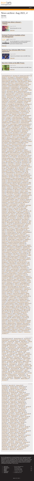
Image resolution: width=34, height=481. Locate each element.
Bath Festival (16, 311)
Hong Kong (26, 230)
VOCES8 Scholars (24, 85)
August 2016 (20, 430)
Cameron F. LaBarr (12, 297)
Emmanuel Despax (6, 257)
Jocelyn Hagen (26, 216)
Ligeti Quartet (25, 202)
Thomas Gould (12, 101)
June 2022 (10, 403)
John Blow (4, 216)
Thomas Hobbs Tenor (22, 99)
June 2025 (10, 389)
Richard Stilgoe (20, 142)
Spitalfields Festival (6, 122)
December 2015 (21, 433)
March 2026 (11, 385)
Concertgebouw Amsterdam (7, 274)
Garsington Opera (26, 246)
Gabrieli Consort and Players (15, 247)
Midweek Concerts (5, 185)
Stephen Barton (24, 119)
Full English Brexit (10, 249)
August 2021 (20, 406)
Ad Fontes (18, 327)
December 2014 (21, 437)
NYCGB (11, 171)
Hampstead (4, 236)
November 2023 (22, 396)
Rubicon (26, 136)
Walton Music (10, 82)
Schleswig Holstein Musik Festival (14, 134)
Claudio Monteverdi (20, 277)
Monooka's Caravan (16, 182)
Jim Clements (12, 218)
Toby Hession (19, 98)
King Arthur (10, 209)
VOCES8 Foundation (15, 88)
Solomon (8, 126)
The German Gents (22, 109)
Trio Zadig (24, 377)
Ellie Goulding (22, 257)
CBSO (11, 292)
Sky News (23, 126)
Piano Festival (8, 161)
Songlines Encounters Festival (24, 124)
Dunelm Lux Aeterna (21, 263)
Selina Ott (9, 132)
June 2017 (27, 426)
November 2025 (22, 386)
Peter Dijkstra (10, 162)
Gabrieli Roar (4, 247)
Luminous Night (17, 193)
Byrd (16, 299)
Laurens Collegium (13, 205)
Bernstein (21, 303)
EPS (14, 255)
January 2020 (27, 413)
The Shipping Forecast (13, 105)
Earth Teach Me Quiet (21, 262)
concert (24, 274)
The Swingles (10, 104)
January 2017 (4, 429)
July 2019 (20, 416)
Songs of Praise (13, 124)
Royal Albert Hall (23, 138)
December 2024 (5, 392)
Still (2, 119)
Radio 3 (16, 151)
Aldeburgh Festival (11, 323)
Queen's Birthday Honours (15, 152)
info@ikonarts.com (18, 472)
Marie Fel (16, 190)
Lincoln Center (18, 202)
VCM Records (18, 92)
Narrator (25, 178)
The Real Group (22, 105)
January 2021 (12, 409)
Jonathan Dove (13, 215)
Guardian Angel (11, 239)
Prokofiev (4, 156)
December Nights (15, 267)
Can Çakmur (4, 297)
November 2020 (5, 410)
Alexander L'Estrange (20, 321)
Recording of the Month (19, 148)
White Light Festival (22, 81)
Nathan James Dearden (17, 178)
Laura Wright (21, 205)
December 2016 (13, 429)
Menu (31, 7)
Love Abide (17, 195)
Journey (26, 212)
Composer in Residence (18, 276)
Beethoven (22, 307)
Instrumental (12, 225)
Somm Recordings (25, 125)
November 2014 (5, 439)
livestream (28, 199)
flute (24, 250)
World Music (18, 78)
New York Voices (19, 172)
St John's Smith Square (25, 121)
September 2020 (21, 410)
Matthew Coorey (26, 361)
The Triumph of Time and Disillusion (15, 102)
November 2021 (21, 405)
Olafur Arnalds (9, 169)
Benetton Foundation (10, 306)
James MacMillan (5, 220)
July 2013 (20, 445)
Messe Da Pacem (16, 186)
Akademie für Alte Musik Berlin (23, 324)
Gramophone (4, 243)
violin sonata (9, 91)
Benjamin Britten (19, 304)
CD (7, 292)
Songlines (4, 125)
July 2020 (11, 412)
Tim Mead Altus (5, 99)
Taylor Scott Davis (21, 114)
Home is (3, 232)
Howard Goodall (19, 230)
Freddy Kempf (24, 249)
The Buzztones (24, 111)
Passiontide (17, 163)
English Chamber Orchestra (12, 256)
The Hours (27, 108)
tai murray (8, 116)
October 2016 (4, 430)
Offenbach (22, 169)
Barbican (9, 313)
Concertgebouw (18, 274)
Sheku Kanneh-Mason (15, 131)
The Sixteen (4, 105)
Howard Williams (10, 230)
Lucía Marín (10, 195)
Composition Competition (7, 276)
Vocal (22, 89)
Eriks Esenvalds (23, 253)
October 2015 (13, 435)
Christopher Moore (21, 280)
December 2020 (21, 409)
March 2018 (4, 423)
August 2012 (12, 449)
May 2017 (4, 427)
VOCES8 (23, 88)
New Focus (4, 175)
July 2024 (20, 393)
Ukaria (3, 95)
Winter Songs (19, 79)
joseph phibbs (26, 213)
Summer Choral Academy (17, 118)
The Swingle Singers (19, 104)
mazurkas (9, 188)
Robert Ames (23, 141)
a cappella (4, 330)
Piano (14, 161)
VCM (3, 94)
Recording (4, 149)
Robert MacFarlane (6, 141)
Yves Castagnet (10, 77)
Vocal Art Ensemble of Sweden (13, 89)
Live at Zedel (10, 202)
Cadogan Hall (11, 299)
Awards (16, 314)
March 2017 (16, 427)
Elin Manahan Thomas (24, 348)
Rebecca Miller (5, 368)
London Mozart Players (25, 195)
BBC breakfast (5, 311)
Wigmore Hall (13, 81)
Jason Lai (26, 218)
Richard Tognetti (12, 142)
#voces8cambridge (5, 331)
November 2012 (21, 447)
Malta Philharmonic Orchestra (12, 192)
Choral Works (23, 282)
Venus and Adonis (10, 92)
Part (22, 163)
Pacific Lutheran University (13, 165)
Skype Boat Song (15, 126)
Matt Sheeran (10, 189)
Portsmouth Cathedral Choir (7, 158)
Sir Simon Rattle (14, 128)
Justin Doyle (18, 210)
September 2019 (5, 416)
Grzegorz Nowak (19, 239)
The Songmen (27, 104)
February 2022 (5, 405)
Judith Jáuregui (22, 355)
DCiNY (7, 269)
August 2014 (4, 440)
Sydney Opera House (16, 116)
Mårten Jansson (9, 190)
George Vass (14, 245)
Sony (7, 124)
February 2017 (24, 427)
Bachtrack (19, 313)
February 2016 (5, 433)
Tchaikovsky (14, 114)
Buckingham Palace (23, 299)
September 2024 (5, 393)
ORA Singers (10, 168)
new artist (10, 175)
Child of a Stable (9, 289)
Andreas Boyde (5, 340)
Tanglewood (4, 115)
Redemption (10, 148)
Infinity (9, 226)
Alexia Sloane (22, 320)
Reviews (10, 145)
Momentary (24, 182)
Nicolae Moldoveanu (10, 172)
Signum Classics (25, 129)
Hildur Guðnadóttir (26, 232)
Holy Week (19, 232)
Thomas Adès (19, 101)
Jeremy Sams (19, 218)
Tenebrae (8, 114)
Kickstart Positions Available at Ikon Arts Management (13, 36)
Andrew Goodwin (13, 319)
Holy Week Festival (11, 232)
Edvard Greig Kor (25, 259)
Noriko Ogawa (17, 171)
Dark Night (15, 270)
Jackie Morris (24, 222)
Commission (4, 277)
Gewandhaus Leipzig (6, 245)
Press (9, 156)
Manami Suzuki (17, 361)
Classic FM (16, 279)
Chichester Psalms (18, 289)
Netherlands (4, 176)
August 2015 (20, 435)
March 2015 (23, 436)
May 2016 (10, 432)
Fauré (20, 252)
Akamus (13, 324)
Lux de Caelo (9, 193)
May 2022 (16, 403)
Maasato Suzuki (23, 192)
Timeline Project (26, 98)
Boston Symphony (9, 303)
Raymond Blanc (19, 149)
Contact (5, 471)
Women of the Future (6, 79)
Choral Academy (9, 283)
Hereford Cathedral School (12, 233)
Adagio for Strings (10, 327)
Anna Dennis (25, 317)
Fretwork (17, 249)
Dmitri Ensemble (23, 266)
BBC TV (27, 307)
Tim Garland (9, 377)
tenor (22, 112)
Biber (16, 303)
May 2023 (10, 399)
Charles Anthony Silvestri (7, 290)
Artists (5, 466)
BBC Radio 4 (24, 309)
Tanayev (10, 115)
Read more (12, 30)
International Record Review (18, 223)
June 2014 (17, 440)
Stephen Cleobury (15, 119)
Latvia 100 (8, 206)
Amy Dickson (26, 338)
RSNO (3, 138)
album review (25, 323)
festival (28, 250)
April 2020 (4, 413)
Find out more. (15, 463)
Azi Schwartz (10, 314)
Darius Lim (21, 270)
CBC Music (16, 292)
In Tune (13, 226)
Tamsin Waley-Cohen (18, 115)
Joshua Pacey (18, 213)
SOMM (3, 126)
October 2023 (4, 398)
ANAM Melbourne (22, 319)
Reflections (4, 148)
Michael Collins (23, 185)
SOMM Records (17, 125)
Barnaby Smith (24, 311)
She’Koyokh (4, 369)
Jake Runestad (10, 222)
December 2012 (13, 447)
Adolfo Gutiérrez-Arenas (7, 338)
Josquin (12, 213)
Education (4, 260)
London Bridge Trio (11, 198)
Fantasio (24, 252)
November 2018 (21, 419)
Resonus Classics (22, 145)
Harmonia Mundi (20, 235)
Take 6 (3, 116)
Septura (3, 132)
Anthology (19, 317)
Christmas (9, 282)
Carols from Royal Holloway (18, 293)
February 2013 (24, 446)
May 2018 (16, 422)
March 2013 (16, 446)
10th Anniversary (24, 330)
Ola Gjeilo (15, 169)
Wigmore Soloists (5, 81)
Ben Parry (18, 306)
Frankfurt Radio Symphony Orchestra (14, 250)
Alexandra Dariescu (18, 338)
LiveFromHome (5, 200)
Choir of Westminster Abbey (7, 284)
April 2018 (22, 422)
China (3, 289)
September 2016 (13, 430)
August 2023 (20, 398)
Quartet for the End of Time (13, 153)
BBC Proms (9, 310)
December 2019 (5, 415)
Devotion (8, 267)
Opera (16, 168)
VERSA (3, 92)
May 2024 (4, 395)
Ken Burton (21, 209)
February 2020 (18, 413)
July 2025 (4, 389)
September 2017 (5, 426)
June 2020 (17, 412)
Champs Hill (22, 290)
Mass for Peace (24, 189)
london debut (15, 196)
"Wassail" (20, 331)
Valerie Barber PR (9, 94)
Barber (14, 313)
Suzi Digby (8, 118)
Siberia (3, 131)
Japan (9, 219)
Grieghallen (27, 239)
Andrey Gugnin (5, 319)
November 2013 (14, 443)
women (13, 79)
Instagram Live (20, 225)
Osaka (7, 166)
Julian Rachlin (9, 357)
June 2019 (27, 416)
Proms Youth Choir (22, 155)
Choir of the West (18, 284)
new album (16, 175)
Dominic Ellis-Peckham (21, 347)
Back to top (17, 478)
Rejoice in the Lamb (20, 146)
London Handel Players (6, 196)
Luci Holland (9, 361)
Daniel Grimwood (12, 272)
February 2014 (18, 442)
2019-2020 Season (11, 330)
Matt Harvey (16, 189)
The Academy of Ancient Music (13, 112)
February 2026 (19, 385)
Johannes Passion (11, 216)
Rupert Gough (19, 136)
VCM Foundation (26, 92)
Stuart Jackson (27, 118)
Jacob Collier (17, 222)
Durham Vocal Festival (10, 263)
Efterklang (18, 259)
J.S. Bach (9, 223)
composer (27, 276)
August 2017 (13, 426)
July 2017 (20, 426)
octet (27, 169)
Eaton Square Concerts (13, 348)
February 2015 (5, 437)
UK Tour (19, 95)
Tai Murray (25, 371)
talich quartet (27, 115)
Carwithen (9, 293)
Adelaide (3, 327)
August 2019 (13, 416)
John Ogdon (26, 215)
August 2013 (13, 445)
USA (21, 94)
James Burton (24, 220)
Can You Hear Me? (25, 296)
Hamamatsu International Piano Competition (17, 236)
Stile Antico (7, 119)
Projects (5, 467)
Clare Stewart (22, 279)
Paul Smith (17, 162)
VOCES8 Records (5, 87)
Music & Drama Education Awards (14, 181)
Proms (28, 155)
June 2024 (26, 393)
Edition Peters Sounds (12, 260)
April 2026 (4, 385)
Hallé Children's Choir (12, 237)
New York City (9, 173)
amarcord (4, 320)
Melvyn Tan (24, 186)
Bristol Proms (22, 300)
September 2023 (13, 398)
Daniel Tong (4, 272)
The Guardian (4, 109)
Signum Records (16, 129)
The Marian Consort (11, 374)
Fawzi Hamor (14, 252)
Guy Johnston (10, 354)
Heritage (3, 233)
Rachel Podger (5, 152)
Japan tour (4, 219)
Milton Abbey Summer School (23, 183)
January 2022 (12, 405)
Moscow (9, 182)
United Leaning (27, 94)
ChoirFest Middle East (23, 283)
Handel (26, 235)
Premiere (14, 156)
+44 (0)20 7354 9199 (18, 471)
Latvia (13, 206)
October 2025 (4, 388)
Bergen (13, 304)
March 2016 (23, 432)
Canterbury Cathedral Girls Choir (14, 294)
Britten (9, 300)
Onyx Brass (21, 168)
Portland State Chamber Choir (21, 158)
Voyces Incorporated (19, 82)
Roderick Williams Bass (16, 139)
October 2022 (13, 402)
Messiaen (9, 186)
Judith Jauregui (20, 212)
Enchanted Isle (23, 256)
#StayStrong (13, 331)
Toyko (10, 98)
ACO (23, 327)
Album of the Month (6, 324)
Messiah (3, 186)
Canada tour (12, 296)
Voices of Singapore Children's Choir (18, 84)
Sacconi (8, 136)
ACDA (27, 327)
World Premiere (11, 78)
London (16, 199)
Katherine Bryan (25, 357)
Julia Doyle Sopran (11, 212)
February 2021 (5, 409)
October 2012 (4, 449)
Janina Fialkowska (16, 219)
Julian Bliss (25, 210)
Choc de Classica (22, 286)
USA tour (16, 94)
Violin (15, 91)
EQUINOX (9, 255)
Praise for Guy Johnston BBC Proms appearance (13, 50)
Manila (21, 190)
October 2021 (4, 406)
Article (23, 316)
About (4, 469)
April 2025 (23, 389)
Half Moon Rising (21, 237)
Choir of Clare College (11, 286)
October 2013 (22, 443)
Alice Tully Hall (15, 320)
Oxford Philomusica (25, 165)
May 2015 (10, 436)
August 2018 (21, 420)
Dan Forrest (19, 272)
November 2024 (14, 392)
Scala (24, 134)
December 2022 (21, 400)
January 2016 (12, 433)
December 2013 (5, 443)
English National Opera (21, 255)
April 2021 (16, 408)
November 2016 (21, 429)
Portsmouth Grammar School (23, 156)
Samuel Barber (22, 135)
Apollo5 (7, 317)
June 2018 (10, 422)
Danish (26, 270)
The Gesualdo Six (12, 109)
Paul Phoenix (24, 162)
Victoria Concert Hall (22, 91)
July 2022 (4, 403)
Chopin (16, 283)
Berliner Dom (27, 303)
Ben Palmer (24, 306)
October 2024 (22, 392)
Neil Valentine (11, 176)
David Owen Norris (14, 269)
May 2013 (4, 446)
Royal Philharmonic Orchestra (12, 138)
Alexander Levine (10, 321)
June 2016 (4, 432)
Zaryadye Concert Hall (23, 75)
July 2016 (27, 430)
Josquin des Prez (5, 213)
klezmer (10, 208)
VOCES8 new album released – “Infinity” (12, 22)
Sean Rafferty (15, 132)
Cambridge (4, 299)
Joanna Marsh (5, 218)
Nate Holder (20, 362)
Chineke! (3, 287)
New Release (26, 173)
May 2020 (24, 412)
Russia (13, 136)
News (4, 470)
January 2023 (12, 400)
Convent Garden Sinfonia (11, 273)
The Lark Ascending (10, 108)
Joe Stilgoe (19, 216)
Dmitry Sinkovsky (14, 266)
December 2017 (5, 425)
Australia (9, 316)
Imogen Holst (19, 226)
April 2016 (16, 432)
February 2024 (24, 395)
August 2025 (21, 388)
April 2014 (4, 442)
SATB (28, 134)
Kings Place (15, 208)
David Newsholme (23, 269)
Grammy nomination (13, 243)
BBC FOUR (26, 310)
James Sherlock (25, 219)
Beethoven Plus (14, 307)
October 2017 (22, 425)
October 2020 (13, 410)
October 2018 (4, 420)
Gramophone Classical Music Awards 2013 (16, 242)
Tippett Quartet (17, 377)
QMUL (26, 153)
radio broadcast (10, 151)
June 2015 (4, 436)
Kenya (16, 209)
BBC (10, 311)
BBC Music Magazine (17, 310)
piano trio (25, 159)
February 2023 (5, 400)
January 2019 (4, 419)
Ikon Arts (11, 227)
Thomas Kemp (13, 99)
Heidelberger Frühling (6, 235)
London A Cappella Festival (7, 199)
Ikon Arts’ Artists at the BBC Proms (13, 63)
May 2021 (10, 408)
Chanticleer (16, 290)
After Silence (4, 326)
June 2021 (4, 408)
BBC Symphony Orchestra (7, 309)
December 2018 (13, 419)
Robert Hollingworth (15, 141)
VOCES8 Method (14, 87)
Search (5, 472)
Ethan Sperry (15, 253)
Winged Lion (26, 79)
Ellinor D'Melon (14, 257)
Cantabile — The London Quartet (21, 342)
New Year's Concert (18, 173)
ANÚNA (13, 317)
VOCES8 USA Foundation (13, 85)
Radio (21, 151)
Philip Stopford (24, 161)
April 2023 (16, 399)
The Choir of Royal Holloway (13, 111)
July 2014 (11, 440)
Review (15, 145)
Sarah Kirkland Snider (6, 135)
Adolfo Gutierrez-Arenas (21, 326)
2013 (18, 330)
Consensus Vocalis (22, 273)
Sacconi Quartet (14, 368)
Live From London (13, 200)
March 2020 (10, 413)
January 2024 (4, 396)
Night (23, 171)
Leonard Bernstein (13, 203)
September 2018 (13, 420)
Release (12, 146)
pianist (18, 161)
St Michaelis (11, 121)
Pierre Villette (11, 159)
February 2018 (12, 423)
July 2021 (27, 406)
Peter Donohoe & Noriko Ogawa (14, 367)
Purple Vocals (13, 155)
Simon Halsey (9, 129)
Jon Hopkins (20, 215)
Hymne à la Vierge (10, 229)
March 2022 (22, 403)
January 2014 (26, 442)
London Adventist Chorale (22, 198)
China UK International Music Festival (14, 287)
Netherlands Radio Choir (25, 175)
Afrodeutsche (11, 326)
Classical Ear (9, 279)
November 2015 (5, 435)
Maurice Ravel (22, 188)
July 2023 (27, 398)
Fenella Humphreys (6, 252)
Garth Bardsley (18, 246)
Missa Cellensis (13, 183)
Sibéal (8, 131)
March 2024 (16, 395)
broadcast (4, 300)
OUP (3, 166)
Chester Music (27, 289)
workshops (25, 78)
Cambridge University (22, 297)
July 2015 (27, 435)
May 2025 (17, 389)
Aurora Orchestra (16, 316)
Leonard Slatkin (5, 203)
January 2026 (4, 386)
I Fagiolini (16, 227)
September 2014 (21, 439)
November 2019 (14, 415)
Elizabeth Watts (5, 350)
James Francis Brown (15, 220)
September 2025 (13, 388)
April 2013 (10, 446)
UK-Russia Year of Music (11, 95)
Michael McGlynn (14, 185)
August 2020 (4, 412)
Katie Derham (11, 210)
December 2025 (13, 386)
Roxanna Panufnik (5, 139)
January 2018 (20, 423)
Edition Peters (12, 262)
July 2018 (4, 422)
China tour (26, 287)
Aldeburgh (19, 323)
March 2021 (23, 408)
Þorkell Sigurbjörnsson (6, 75)
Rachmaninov (27, 151)
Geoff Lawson (22, 245)
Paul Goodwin (10, 163)
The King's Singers (20, 108)
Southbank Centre (15, 122)
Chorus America (16, 282)
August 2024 (13, 393)
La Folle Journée (19, 206)
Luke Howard (24, 193)
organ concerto (22, 166)
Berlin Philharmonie (6, 304)
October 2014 (13, 439)
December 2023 (13, 396)
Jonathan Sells (5, 215)
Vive (26, 89)
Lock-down (22, 199)
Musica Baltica (10, 179)
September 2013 (5, 445)
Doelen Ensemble (5, 266)
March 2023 (23, 399)
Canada (18, 296)
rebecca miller (11, 149)
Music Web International (20, 179)
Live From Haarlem (23, 200)
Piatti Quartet (18, 159)
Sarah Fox (15, 135)
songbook (10, 125)
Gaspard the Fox (10, 246)
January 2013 (4, 447)
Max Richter (15, 188)
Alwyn (9, 320)
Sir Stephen (6, 128)
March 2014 (10, 442)
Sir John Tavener (22, 128)
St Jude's (17, 121)
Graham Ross (22, 243)
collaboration (11, 277)
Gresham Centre (5, 240)
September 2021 (13, 406)
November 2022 (5, 402)
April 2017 (10, 427)
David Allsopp (8, 270)
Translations (4, 98)
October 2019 (22, 415)
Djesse (3, 267)
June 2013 (26, 445)
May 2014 (24, 440)
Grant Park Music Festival (15, 240)
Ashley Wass (23, 341)
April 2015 (16, 436)
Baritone (3, 313)
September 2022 (21, 402)
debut (3, 269)
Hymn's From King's (20, 229)
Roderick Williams (25, 139)
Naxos (17, 176)
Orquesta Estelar (13, 166)
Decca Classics (24, 267)
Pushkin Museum (5, 155)
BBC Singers (16, 309)
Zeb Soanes (15, 75)
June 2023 (4, 399)
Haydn (13, 235)
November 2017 (14, 425)
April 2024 (10, 395)
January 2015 (12, 437)
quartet (22, 153)
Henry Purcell (22, 233)
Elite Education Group (10, 259)
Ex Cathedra (8, 253)
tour (13, 98)
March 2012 (19, 449)
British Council (15, 300)
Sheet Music (24, 131)
